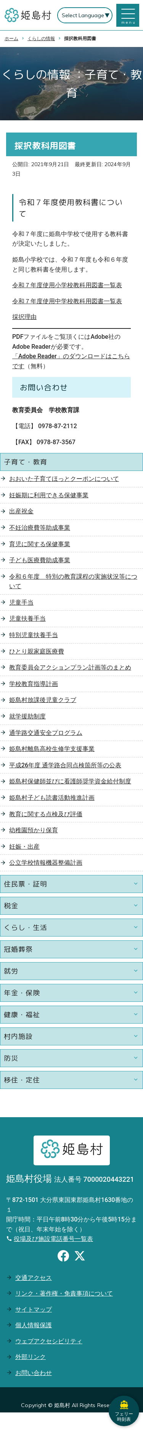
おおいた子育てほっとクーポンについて (64, 478)
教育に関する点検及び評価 (45, 814)
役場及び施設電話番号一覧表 (53, 1238)
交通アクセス (33, 1277)
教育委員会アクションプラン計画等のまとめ (70, 667)
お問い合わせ (33, 1373)
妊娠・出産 (24, 846)
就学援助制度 (27, 716)
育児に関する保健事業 (39, 544)
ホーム (11, 38)
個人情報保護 (33, 1325)
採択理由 (24, 316)
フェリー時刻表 (124, 1411)
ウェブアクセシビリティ (48, 1341)
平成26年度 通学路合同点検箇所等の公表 (65, 765)
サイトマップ (33, 1309)
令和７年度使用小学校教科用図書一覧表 (67, 285)
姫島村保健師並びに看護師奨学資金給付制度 (70, 781)
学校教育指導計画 (33, 684)
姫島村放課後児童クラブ (42, 700)
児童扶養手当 (27, 618)
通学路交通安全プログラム (45, 732)
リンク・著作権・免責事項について (64, 1293)
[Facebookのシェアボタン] (63, 1257)
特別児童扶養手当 (33, 635)
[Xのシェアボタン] (79, 1257)
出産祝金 (21, 511)
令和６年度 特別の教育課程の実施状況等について (73, 581)
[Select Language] (85, 15)
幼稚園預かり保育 (33, 830)
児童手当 (21, 602)
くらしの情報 (41, 38)
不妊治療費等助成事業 (39, 527)
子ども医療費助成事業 (39, 560)
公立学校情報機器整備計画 (45, 862)
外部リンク (30, 1356)
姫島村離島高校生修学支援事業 (52, 748)
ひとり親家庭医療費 (36, 651)
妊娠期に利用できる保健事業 (48, 495)
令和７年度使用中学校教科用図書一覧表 (67, 301)
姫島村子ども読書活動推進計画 (52, 797)
